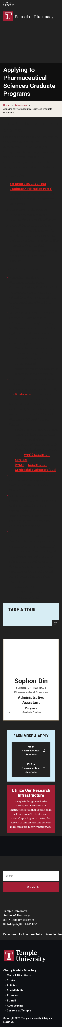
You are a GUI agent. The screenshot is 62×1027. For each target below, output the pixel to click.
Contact (12, 980)
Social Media (15, 990)
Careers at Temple (19, 1010)
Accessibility (15, 1005)
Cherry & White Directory (19, 970)
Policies (12, 985)
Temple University (9, 4)
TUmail (11, 1000)
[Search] (31, 876)
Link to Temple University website (24, 956)
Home (6, 105)
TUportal (12, 995)
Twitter (23, 934)
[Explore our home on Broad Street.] (31, 614)
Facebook (9, 934)
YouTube (36, 934)
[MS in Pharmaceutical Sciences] (31, 750)
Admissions (21, 105)
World (29, 454)
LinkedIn (50, 934)
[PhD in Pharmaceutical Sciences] (31, 768)
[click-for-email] (23, 394)
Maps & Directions (19, 975)
